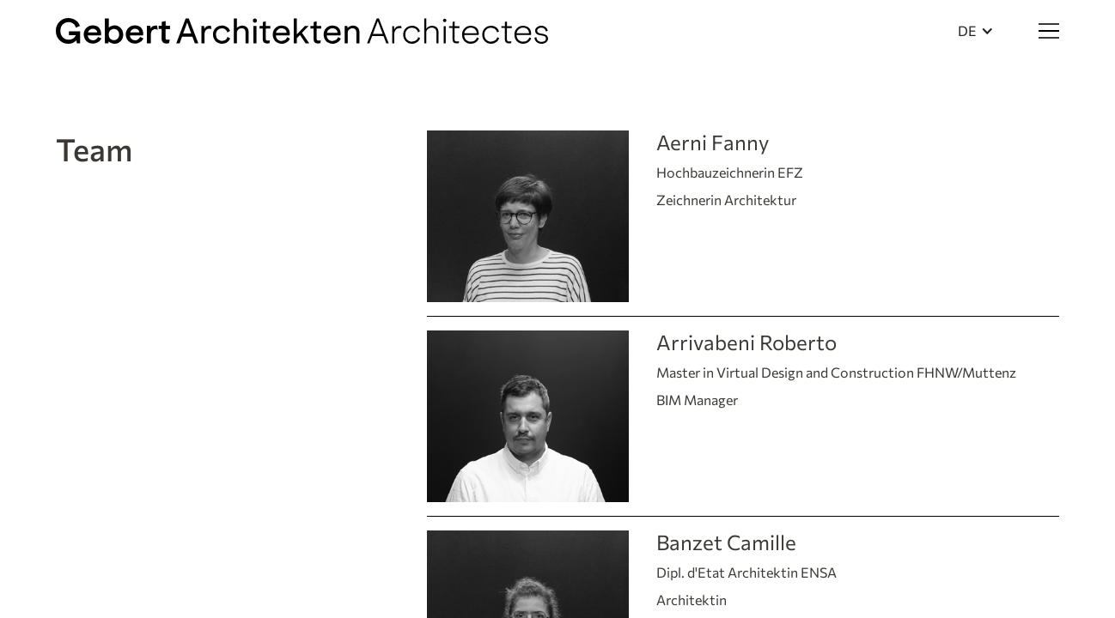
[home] (302, 31)
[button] (976, 30)
